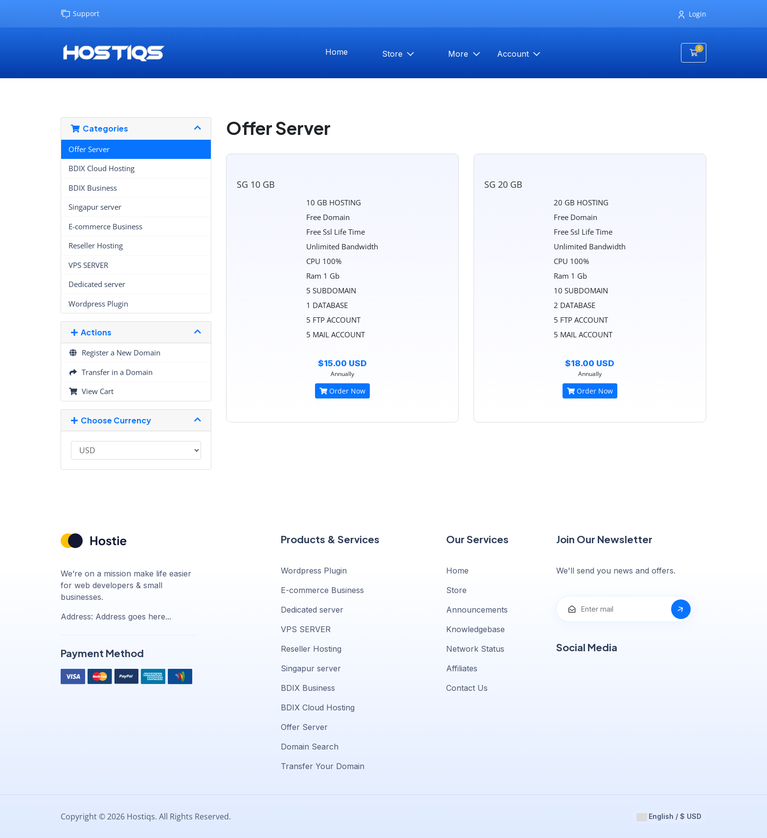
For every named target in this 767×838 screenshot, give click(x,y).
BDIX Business (92, 188)
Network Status (475, 649)
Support (80, 14)
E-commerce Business (105, 226)
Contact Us (467, 688)
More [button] (459, 54)
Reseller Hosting (95, 245)
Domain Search (309, 746)
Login (692, 14)
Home (336, 52)
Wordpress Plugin (98, 304)
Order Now (342, 391)
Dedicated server (96, 284)
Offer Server (89, 149)
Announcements (477, 610)
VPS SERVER (88, 265)
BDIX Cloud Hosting (101, 168)
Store (393, 54)
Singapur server (94, 207)
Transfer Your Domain (322, 766)
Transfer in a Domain (110, 372)
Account (514, 54)
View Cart (90, 391)
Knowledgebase (475, 629)
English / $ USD (669, 816)
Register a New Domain (114, 352)
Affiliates (461, 668)
